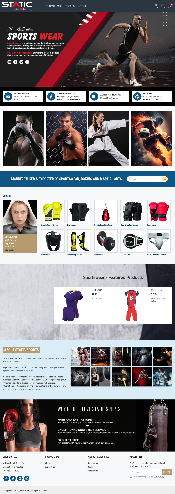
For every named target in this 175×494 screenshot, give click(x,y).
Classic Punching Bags (103, 225)
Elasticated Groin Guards (156, 255)
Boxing (7, 195)
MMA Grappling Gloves (129, 225)
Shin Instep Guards (74, 255)
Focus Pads (98, 255)
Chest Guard (125, 255)
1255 (154, 294)
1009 (94, 294)
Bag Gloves (71, 225)
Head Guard (45, 255)
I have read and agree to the (147, 476)
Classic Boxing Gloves (49, 225)
